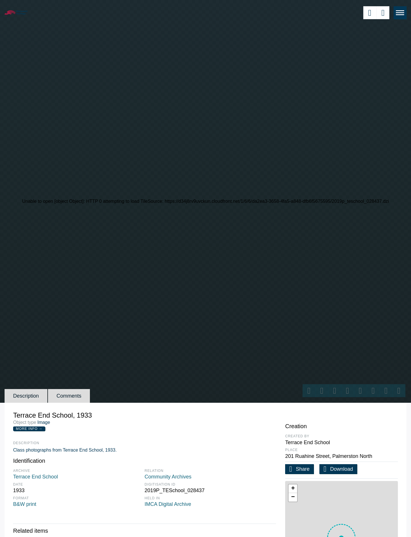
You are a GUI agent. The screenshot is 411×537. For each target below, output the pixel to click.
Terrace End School (35, 477)
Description (26, 396)
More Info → (29, 429)
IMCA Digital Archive (168, 504)
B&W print (24, 504)
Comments (69, 396)
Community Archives (168, 477)
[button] (293, 488)
